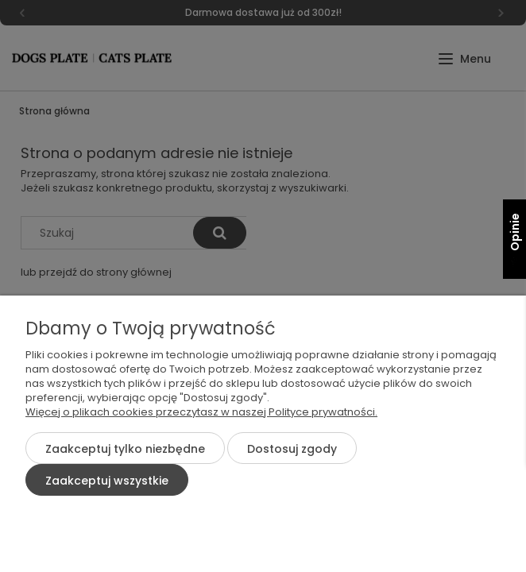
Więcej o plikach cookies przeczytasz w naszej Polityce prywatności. (201, 411)
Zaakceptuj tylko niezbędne (125, 449)
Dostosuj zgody (292, 449)
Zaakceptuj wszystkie (106, 481)
